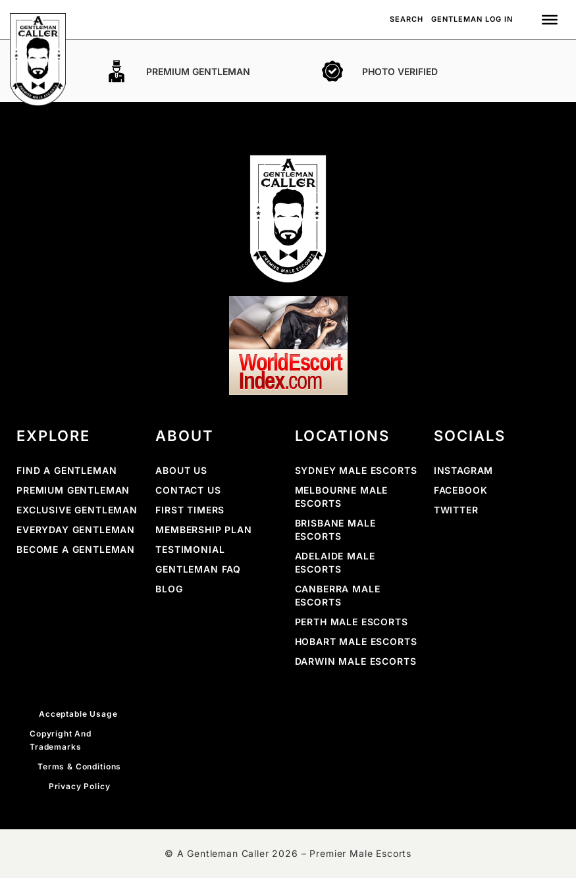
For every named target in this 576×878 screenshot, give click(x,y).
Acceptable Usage (79, 714)
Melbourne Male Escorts (341, 496)
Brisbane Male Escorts (335, 529)
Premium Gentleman (73, 490)
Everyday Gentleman (75, 529)
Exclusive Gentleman (77, 509)
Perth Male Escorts (351, 621)
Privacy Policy (80, 786)
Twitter (456, 509)
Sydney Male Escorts (356, 470)
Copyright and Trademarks (61, 740)
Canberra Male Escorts (337, 595)
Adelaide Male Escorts (335, 562)
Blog (168, 588)
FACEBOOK (461, 490)
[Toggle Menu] (550, 19)
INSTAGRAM (464, 470)
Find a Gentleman (66, 470)
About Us (181, 470)
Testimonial (189, 549)
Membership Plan (203, 529)
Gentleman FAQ (198, 569)
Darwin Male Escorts (356, 661)
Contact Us (188, 490)
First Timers (189, 509)
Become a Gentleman (75, 549)
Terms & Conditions (79, 766)
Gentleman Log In (472, 19)
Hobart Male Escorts (356, 641)
